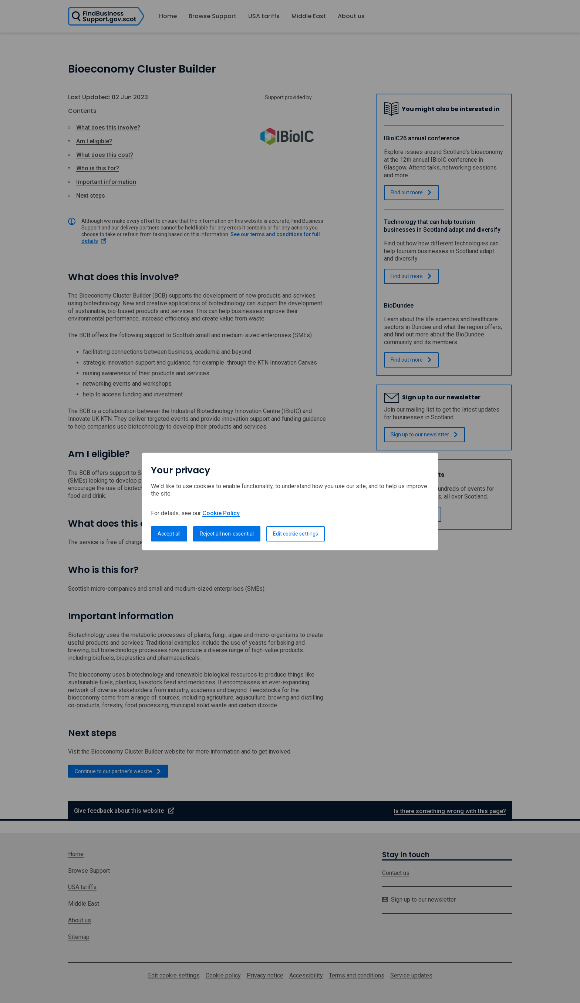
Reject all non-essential (227, 534)
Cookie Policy (221, 513)
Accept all (169, 534)
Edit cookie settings (295, 534)
